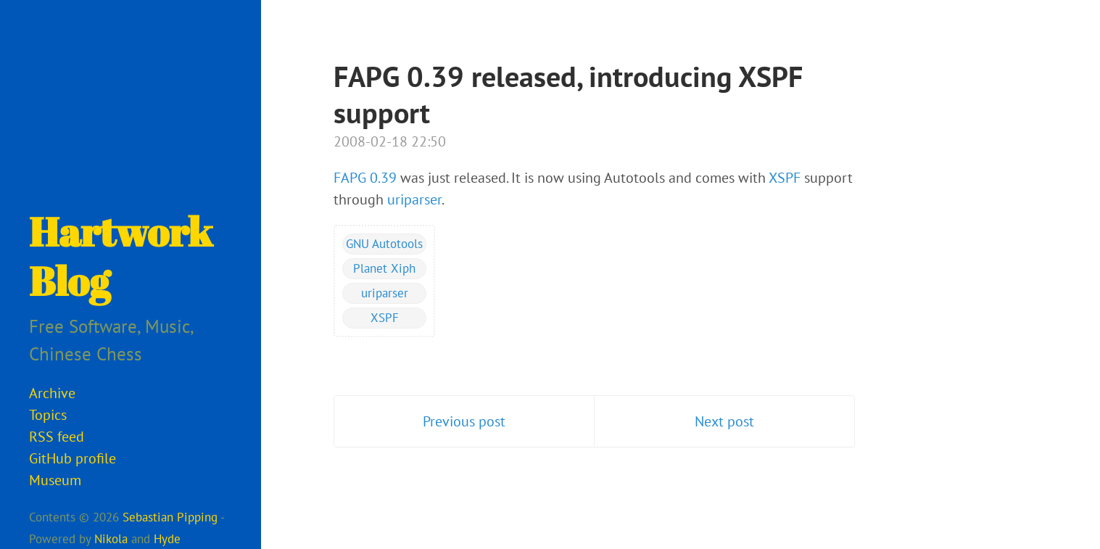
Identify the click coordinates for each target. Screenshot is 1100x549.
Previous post (464, 421)
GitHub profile (72, 458)
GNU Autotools (384, 244)
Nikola (111, 539)
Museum (55, 480)
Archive (52, 393)
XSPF (785, 177)
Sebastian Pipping (170, 517)
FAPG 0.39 (365, 177)
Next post (724, 421)
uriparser (414, 199)
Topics (48, 414)
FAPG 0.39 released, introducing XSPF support (568, 94)
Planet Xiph (384, 268)
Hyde (167, 539)
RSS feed (56, 436)
